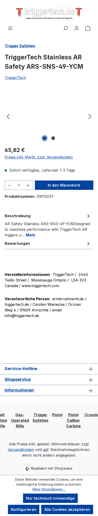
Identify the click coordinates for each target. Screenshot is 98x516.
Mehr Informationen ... (49, 489)
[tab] (48, 225)
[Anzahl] (19, 185)
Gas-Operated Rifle (20, 420)
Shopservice (18, 379)
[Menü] (10, 28)
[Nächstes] (89, 116)
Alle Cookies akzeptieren (67, 509)
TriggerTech (15, 77)
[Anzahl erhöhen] (28, 185)
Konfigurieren (23, 509)
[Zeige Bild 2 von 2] (53, 138)
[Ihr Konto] (76, 28)
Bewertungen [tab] (48, 243)
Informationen (19, 390)
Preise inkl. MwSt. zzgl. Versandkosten (39, 157)
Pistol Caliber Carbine (73, 420)
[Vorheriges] (8, 116)
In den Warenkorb (64, 185)
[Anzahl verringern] (9, 185)
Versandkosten (21, 449)
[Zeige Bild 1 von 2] (45, 138)
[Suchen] (65, 28)
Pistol (57, 414)
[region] (49, 116)
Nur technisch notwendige (50, 498)
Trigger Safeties (40, 417)
